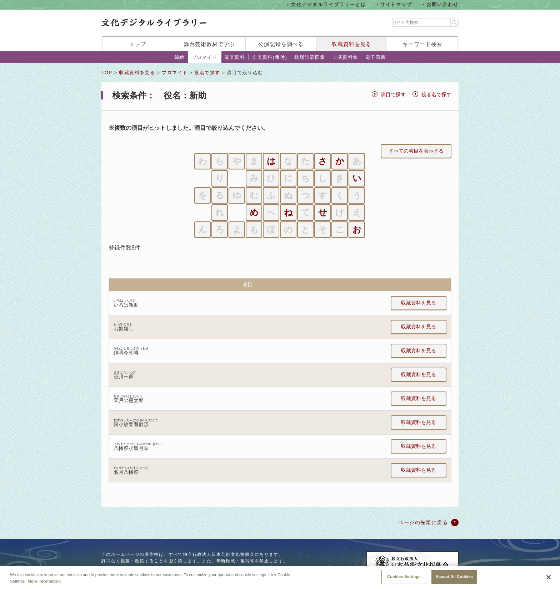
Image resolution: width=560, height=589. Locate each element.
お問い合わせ (442, 4)
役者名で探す (436, 94)
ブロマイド (205, 57)
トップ (137, 44)
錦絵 (179, 57)
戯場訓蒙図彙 (309, 57)
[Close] (548, 580)
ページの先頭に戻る (423, 522)
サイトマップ (396, 4)
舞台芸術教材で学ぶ (209, 44)
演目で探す (393, 94)
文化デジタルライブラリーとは (328, 4)
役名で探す (207, 72)
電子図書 (375, 57)
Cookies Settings (404, 580)
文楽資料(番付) (269, 57)
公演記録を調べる (281, 44)
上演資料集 (345, 57)
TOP (106, 72)
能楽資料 (235, 57)
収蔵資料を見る (351, 44)
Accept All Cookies (454, 580)
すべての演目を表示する (416, 151)
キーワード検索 (422, 44)
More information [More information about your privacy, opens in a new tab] (44, 584)
